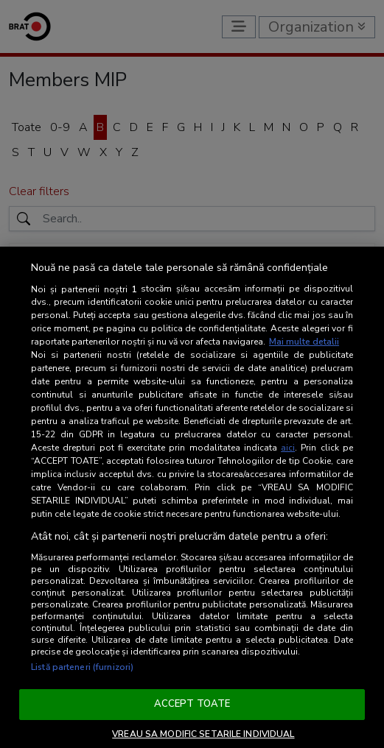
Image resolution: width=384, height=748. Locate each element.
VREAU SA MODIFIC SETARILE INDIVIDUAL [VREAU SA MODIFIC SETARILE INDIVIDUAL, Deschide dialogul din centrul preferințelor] (203, 734)
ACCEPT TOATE (192, 703)
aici (288, 448)
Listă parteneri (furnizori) (82, 667)
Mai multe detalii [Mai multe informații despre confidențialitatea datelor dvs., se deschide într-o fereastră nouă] (304, 341)
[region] (192, 497)
